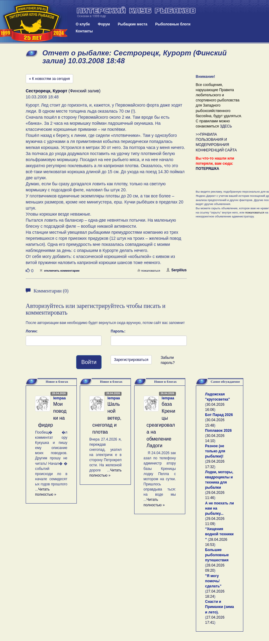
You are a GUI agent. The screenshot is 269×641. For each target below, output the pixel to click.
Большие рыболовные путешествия (217, 555)
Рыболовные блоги (172, 24)
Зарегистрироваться (131, 360)
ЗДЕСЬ (226, 126)
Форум (104, 24)
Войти (88, 362)
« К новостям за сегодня (49, 79)
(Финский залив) (63, 90)
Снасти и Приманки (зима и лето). (219, 607)
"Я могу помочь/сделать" (213, 581)
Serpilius (176, 270)
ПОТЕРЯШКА (207, 169)
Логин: (31, 331)
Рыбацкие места (132, 24)
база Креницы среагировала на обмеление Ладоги (161, 424)
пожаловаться (148, 270)
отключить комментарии (59, 270)
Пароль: (118, 331)
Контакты (84, 31)
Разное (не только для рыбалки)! (215, 451)
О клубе (83, 24)
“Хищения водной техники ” (219, 534)
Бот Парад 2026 (219, 415)
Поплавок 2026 (218, 430)
